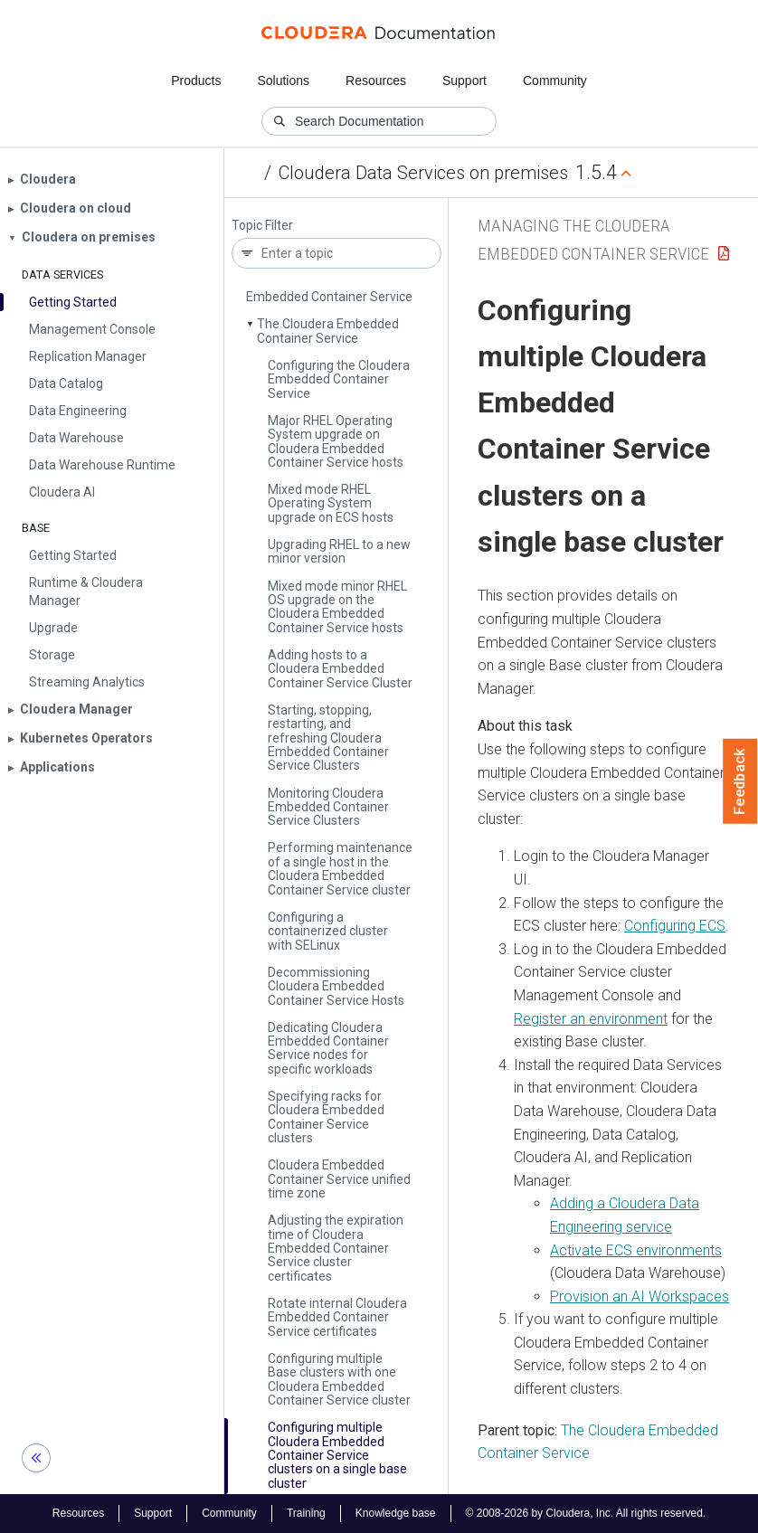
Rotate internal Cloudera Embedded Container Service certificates (337, 1317)
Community (555, 80)
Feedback (740, 781)
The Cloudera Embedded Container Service (328, 331)
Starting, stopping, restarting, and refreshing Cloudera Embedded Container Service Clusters (328, 738)
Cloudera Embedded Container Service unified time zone (339, 1179)
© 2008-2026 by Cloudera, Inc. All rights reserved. (586, 1513)
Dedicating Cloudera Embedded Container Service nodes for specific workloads (328, 1048)
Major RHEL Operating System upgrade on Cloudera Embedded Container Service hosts (335, 441)
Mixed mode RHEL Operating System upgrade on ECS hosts (330, 503)
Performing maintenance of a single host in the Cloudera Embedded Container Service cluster (340, 868)
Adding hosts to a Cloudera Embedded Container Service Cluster (340, 669)
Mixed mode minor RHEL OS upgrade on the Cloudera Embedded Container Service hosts (337, 607)
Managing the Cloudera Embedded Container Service (329, 290)
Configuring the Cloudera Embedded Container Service (339, 379)
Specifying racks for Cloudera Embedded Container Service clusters (326, 1117)
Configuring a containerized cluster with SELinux (328, 931)
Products (196, 80)
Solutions (283, 80)
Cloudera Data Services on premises (423, 173)
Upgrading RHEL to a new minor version (339, 551)
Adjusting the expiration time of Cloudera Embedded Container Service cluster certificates (335, 1248)
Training (306, 1513)
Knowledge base (395, 1513)
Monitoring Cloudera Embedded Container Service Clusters (328, 807)
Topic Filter (262, 225)
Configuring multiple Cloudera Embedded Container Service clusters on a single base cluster (337, 1455)
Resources (376, 80)
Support (464, 80)
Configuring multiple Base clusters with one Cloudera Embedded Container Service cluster (339, 1379)
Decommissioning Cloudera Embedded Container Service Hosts (336, 986)
